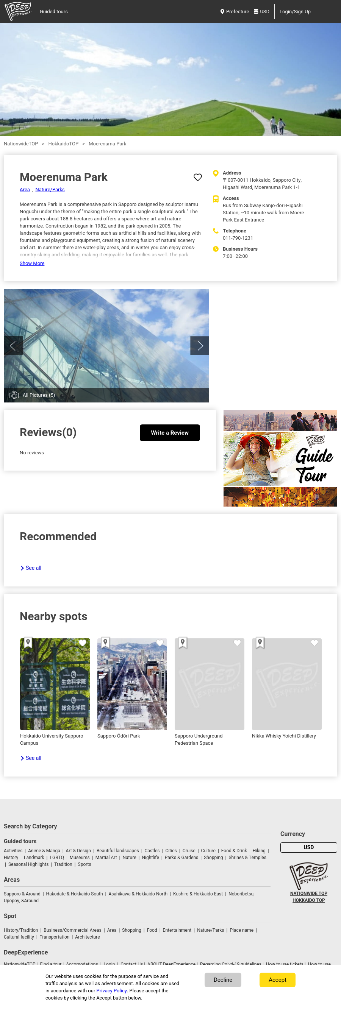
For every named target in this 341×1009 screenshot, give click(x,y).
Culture (208, 850)
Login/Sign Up (295, 11)
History (11, 857)
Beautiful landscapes (118, 850)
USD (261, 11)
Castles (152, 850)
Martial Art (106, 857)
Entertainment (177, 930)
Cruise (189, 850)
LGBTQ (57, 857)
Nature (129, 857)
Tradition (63, 864)
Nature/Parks (49, 189)
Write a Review (170, 433)
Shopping (213, 857)
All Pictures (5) (39, 395)
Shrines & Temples (247, 857)
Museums (80, 857)
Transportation (55, 937)
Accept (277, 980)
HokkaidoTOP (63, 143)
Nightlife (150, 857)
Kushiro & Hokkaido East (198, 893)
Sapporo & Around (22, 893)
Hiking (259, 850)
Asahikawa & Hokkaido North (137, 893)
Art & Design (78, 850)
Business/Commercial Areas (72, 930)
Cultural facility (19, 937)
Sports (84, 864)
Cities (171, 850)
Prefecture (235, 11)
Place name (242, 930)
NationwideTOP (21, 143)
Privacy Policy (112, 990)
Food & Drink (234, 850)
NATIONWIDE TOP (308, 893)
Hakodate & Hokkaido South (74, 893)
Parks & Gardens (182, 857)
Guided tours (54, 11)
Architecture (87, 937)
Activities (13, 850)
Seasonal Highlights (28, 864)
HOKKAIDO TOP (309, 900)
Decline (223, 980)
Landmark (34, 857)
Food (152, 930)
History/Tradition (21, 930)
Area (25, 189)
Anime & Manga (44, 850)
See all (33, 568)
